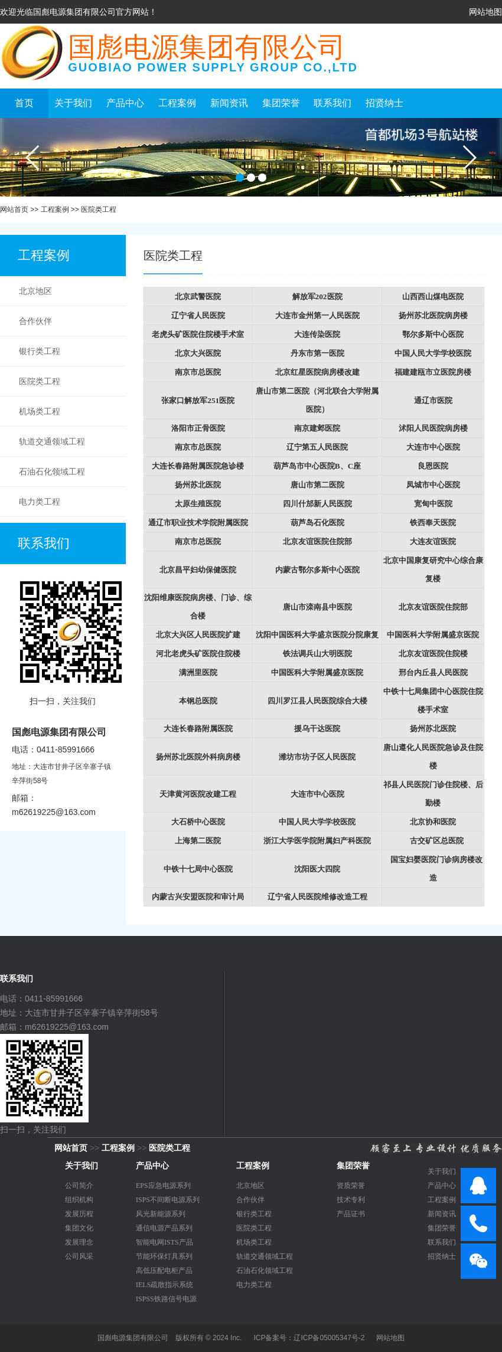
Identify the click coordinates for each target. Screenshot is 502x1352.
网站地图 (485, 12)
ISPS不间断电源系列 (168, 1200)
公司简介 (79, 1185)
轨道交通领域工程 (52, 441)
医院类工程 (98, 209)
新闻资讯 (229, 103)
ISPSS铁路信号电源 (166, 1299)
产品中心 (125, 103)
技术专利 (351, 1200)
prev (33, 157)
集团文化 (79, 1228)
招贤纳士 (384, 103)
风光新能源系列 (160, 1214)
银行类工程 (39, 351)
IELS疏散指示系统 (164, 1285)
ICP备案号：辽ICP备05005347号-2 (308, 1338)
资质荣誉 (351, 1185)
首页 (24, 103)
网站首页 (14, 209)
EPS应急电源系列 (163, 1185)
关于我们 (73, 103)
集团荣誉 (281, 103)
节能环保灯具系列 (164, 1256)
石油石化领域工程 (52, 471)
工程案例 (177, 103)
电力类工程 (39, 501)
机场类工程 (39, 411)
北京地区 (35, 291)
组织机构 (79, 1200)
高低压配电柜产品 (164, 1270)
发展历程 (79, 1214)
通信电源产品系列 (164, 1228)
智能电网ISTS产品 (164, 1242)
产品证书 (351, 1214)
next (469, 157)
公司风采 (79, 1256)
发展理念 (79, 1242)
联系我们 (332, 103)
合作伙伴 (35, 321)
